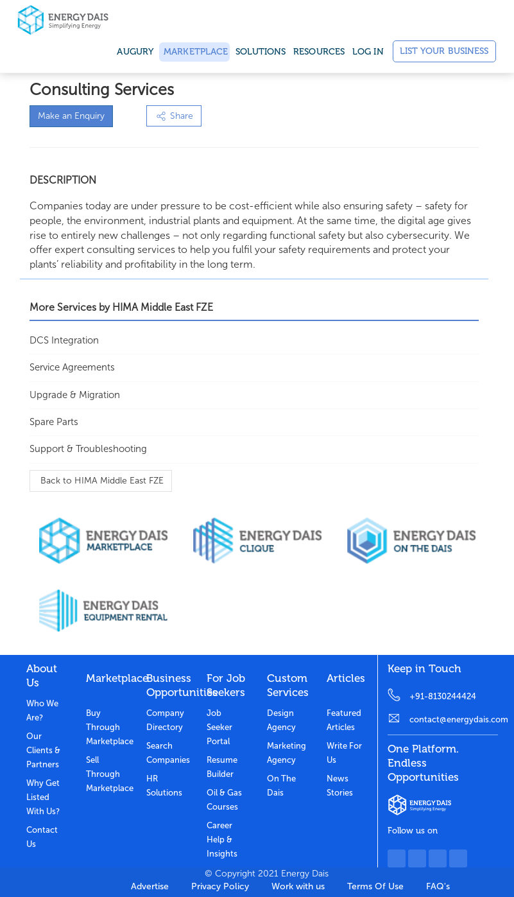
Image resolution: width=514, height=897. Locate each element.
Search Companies (166, 753)
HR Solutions (164, 785)
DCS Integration (64, 340)
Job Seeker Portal (219, 727)
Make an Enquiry (71, 115)
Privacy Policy (220, 886)
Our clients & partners (43, 750)
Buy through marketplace (106, 727)
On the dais (281, 785)
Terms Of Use (375, 886)
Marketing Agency (286, 753)
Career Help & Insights (222, 839)
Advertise (150, 886)
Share (174, 115)
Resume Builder (222, 767)
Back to (101, 480)
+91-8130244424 (442, 696)
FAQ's (438, 886)
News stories (340, 785)
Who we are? (42, 710)
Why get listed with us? (43, 797)
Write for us (344, 753)
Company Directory (165, 720)
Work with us (298, 886)
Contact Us (42, 837)
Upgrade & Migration (75, 395)
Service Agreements (72, 367)
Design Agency (281, 720)
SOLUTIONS (261, 51)
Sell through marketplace (106, 774)
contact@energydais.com (453, 719)
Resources (319, 51)
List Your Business (444, 51)
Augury (135, 51)
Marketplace (194, 51)
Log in (368, 51)
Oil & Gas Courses (224, 800)
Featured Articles (344, 720)
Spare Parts (54, 422)
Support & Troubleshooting (88, 449)
